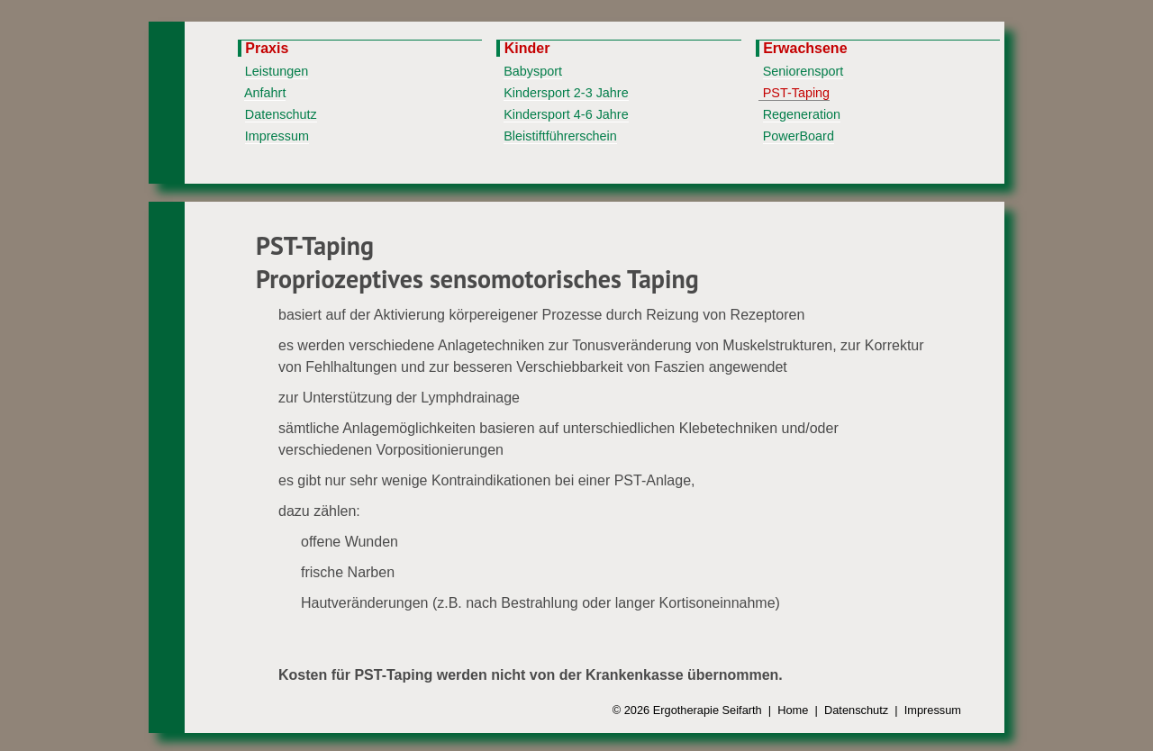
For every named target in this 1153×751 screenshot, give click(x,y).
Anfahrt (265, 93)
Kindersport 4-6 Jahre (566, 114)
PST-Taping (796, 93)
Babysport (533, 71)
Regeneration (801, 114)
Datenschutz (281, 114)
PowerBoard (798, 136)
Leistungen (276, 71)
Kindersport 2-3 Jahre (566, 93)
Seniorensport (803, 71)
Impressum (277, 136)
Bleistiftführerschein (560, 136)
